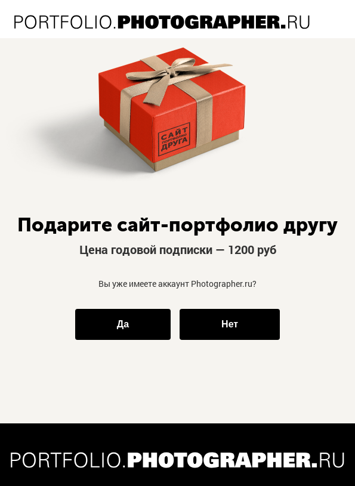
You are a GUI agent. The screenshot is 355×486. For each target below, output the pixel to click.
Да (123, 324)
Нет (229, 324)
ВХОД (339, 8)
